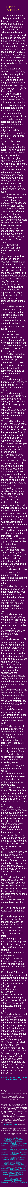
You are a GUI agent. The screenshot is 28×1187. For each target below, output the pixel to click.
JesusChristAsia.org (13, 1136)
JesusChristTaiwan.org (4, 1143)
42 (2, 877)
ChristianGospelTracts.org (7, 1174)
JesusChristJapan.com (23, 1168)
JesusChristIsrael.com (8, 1161)
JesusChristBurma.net (23, 1154)
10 (2, 194)
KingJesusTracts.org (14, 1181)
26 (2, 530)
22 (2, 443)
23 (2, 454)
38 (2, 787)
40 (2, 829)
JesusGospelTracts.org (18, 1180)
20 (2, 393)
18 (2, 354)
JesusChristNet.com (20, 1164)
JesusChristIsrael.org (4, 1136)
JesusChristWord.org (4, 1145)
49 (2, 991)
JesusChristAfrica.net (4, 1152)
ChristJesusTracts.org (18, 1178)
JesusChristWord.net (4, 1157)
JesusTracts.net (21, 1159)
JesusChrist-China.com (17, 1167)
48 (2, 972)
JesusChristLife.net (20, 1151)
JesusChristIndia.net (14, 1154)
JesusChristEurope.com (9, 1162)
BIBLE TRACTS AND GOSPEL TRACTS (11, 1077)
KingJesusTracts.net (23, 1181)
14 (2, 256)
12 (2, 219)
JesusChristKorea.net (23, 1152)
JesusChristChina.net (13, 1152)
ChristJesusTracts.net (14, 1179)
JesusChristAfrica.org (7, 1140)
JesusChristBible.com (13, 1170)
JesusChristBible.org (13, 1145)
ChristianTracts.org (14, 1147)
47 (2, 952)
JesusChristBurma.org (23, 1141)
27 (2, 549)
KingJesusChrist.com (4, 1182)
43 (2, 899)
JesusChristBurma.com (4, 1165)
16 (2, 306)
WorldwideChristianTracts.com (14, 1173)
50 (2, 1014)
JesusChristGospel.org (22, 1145)
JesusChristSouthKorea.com (16, 1165)
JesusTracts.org (21, 1146)
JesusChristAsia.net (13, 1149)
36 (2, 748)
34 (2, 709)
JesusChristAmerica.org (17, 1138)
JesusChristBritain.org (15, 1137)
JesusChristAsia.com (17, 1161)
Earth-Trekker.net (14, 1156)
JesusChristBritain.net (15, 1150)
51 (2, 1042)
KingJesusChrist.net (23, 1182)
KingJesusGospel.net (14, 1158)
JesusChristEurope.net (23, 1149)
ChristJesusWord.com (22, 1170)
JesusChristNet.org (20, 1139)
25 (2, 499)
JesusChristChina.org (17, 1140)
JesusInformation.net (13, 1159)
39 (2, 807)
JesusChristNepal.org (4, 1141)
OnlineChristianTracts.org (18, 1174)
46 (2, 938)
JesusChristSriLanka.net (15, 1155)
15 (2, 286)
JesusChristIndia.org (13, 1141)
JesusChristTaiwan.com (5, 1168)
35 (2, 726)
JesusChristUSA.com (7, 1163)
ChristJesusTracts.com (8, 1178)
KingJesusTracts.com (4, 1181)
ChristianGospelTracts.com (7, 1172)
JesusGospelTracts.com (8, 1180)
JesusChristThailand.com (14, 1168)
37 (2, 773)
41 (2, 852)
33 (2, 689)
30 (2, 614)
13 (2, 245)
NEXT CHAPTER (17, 1079)
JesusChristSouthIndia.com (15, 1166)
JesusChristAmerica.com (17, 1163)
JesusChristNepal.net (4, 1154)
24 (2, 477)
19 (2, 379)
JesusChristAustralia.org (23, 1143)
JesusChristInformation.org (9, 1139)
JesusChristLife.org (6, 1146)
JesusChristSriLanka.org (15, 1142)
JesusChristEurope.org (23, 1136)
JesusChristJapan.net (15, 1153)
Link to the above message (10, 1124)
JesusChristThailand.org (14, 1143)
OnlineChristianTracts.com (18, 1172)
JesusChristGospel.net (21, 1157)
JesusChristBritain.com (19, 1162)
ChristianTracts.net (14, 1160)
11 (2, 208)
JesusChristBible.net (13, 1157)
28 (2, 569)
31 (2, 639)
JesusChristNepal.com (4, 1166)
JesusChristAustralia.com (14, 1169)
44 (2, 908)
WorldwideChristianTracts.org (14, 1175)
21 (2, 421)
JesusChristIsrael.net (4, 1149)
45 (2, 916)
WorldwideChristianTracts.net (14, 1176)
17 (2, 331)
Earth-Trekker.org (14, 1144)
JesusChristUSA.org (7, 1138)
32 (2, 667)
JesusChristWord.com (4, 1170)
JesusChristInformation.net (9, 1151)
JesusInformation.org (13, 1146)
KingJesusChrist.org (14, 1182)
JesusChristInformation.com (9, 1164)
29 (2, 586)
